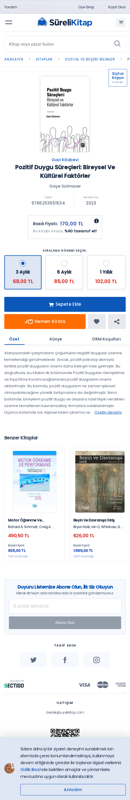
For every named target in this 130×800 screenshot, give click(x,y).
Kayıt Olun (117, 7)
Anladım (73, 790)
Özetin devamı (108, 412)
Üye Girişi (86, 7)
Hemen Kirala (45, 321)
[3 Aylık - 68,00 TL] (23, 272)
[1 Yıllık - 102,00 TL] (106, 272)
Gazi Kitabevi (65, 160)
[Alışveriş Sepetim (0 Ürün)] (121, 22)
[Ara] (117, 44)
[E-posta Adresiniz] (65, 606)
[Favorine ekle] (97, 321)
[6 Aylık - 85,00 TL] (64, 272)
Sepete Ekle (65, 304)
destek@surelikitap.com (65, 712)
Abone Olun (65, 622)
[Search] (65, 44)
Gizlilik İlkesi (30, 769)
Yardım (10, 7)
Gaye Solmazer (65, 186)
